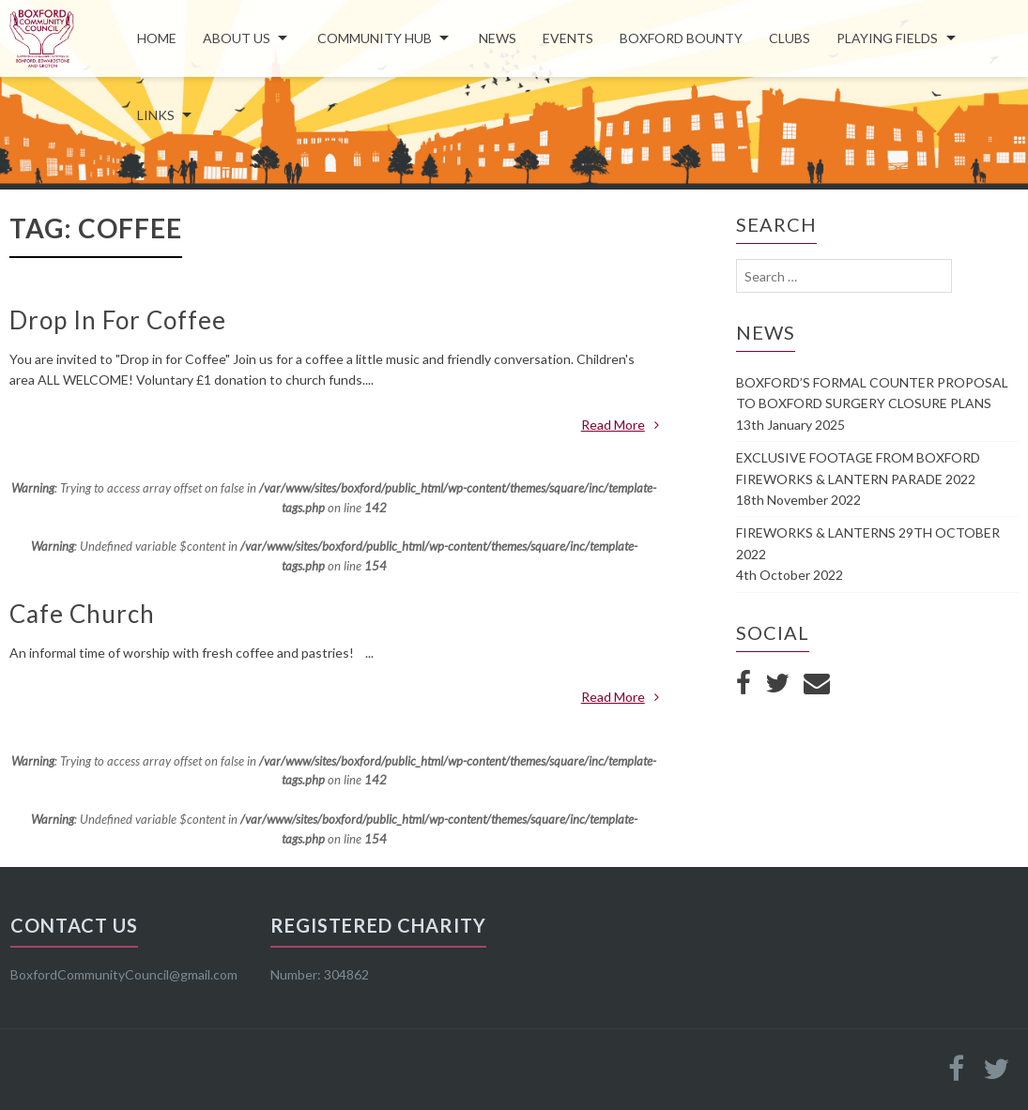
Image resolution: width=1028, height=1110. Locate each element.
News (497, 38)
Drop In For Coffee (117, 320)
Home (156, 38)
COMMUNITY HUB (374, 38)
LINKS (156, 115)
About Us (236, 38)
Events (568, 38)
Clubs (789, 38)
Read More (620, 425)
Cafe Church (82, 614)
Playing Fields (887, 38)
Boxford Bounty (681, 38)
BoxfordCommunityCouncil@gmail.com (124, 974)
